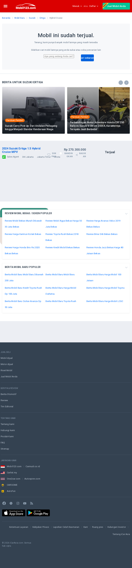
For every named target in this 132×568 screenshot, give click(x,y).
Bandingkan (68, 176)
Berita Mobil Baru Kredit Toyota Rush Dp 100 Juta (23, 312)
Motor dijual (7, 364)
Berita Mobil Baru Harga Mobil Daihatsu (61, 312)
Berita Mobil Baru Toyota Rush (61, 322)
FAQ (3, 442)
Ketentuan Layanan (18, 527)
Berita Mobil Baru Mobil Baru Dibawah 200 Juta (24, 298)
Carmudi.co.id (33, 466)
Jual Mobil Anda (114, 6)
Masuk (77, 6)
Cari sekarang (87, 79)
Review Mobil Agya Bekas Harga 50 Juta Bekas (64, 245)
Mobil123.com (14, 466)
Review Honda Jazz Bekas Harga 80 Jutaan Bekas (104, 271)
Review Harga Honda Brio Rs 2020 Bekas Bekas (22, 271)
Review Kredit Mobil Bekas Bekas (63, 268)
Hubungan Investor (116, 527)
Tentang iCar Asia (121, 534)
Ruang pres (97, 527)
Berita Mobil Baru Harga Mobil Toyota (105, 309)
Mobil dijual (7, 358)
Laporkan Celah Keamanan (66, 527)
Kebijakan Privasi (40, 527)
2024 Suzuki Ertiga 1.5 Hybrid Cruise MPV (21, 171)
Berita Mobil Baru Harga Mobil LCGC (104, 322)
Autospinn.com (32, 478)
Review (4, 400)
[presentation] (121, 104)
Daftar (93, 6)
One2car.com (13, 478)
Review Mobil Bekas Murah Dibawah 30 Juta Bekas (23, 245)
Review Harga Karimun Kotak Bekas (23, 255)
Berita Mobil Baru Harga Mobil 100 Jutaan (103, 298)
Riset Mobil (6, 370)
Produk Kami (7, 436)
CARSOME (12, 485)
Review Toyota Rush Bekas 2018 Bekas (62, 258)
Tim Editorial (7, 406)
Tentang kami (7, 424)
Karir (86, 527)
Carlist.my (12, 472)
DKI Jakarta (28, 178)
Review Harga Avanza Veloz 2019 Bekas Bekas (103, 245)
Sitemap (5, 448)
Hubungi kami (8, 430)
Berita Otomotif (8, 394)
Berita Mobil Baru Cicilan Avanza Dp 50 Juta (23, 325)
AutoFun (11, 491)
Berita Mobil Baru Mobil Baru (60, 295)
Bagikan (80, 176)
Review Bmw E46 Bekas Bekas (101, 255)
